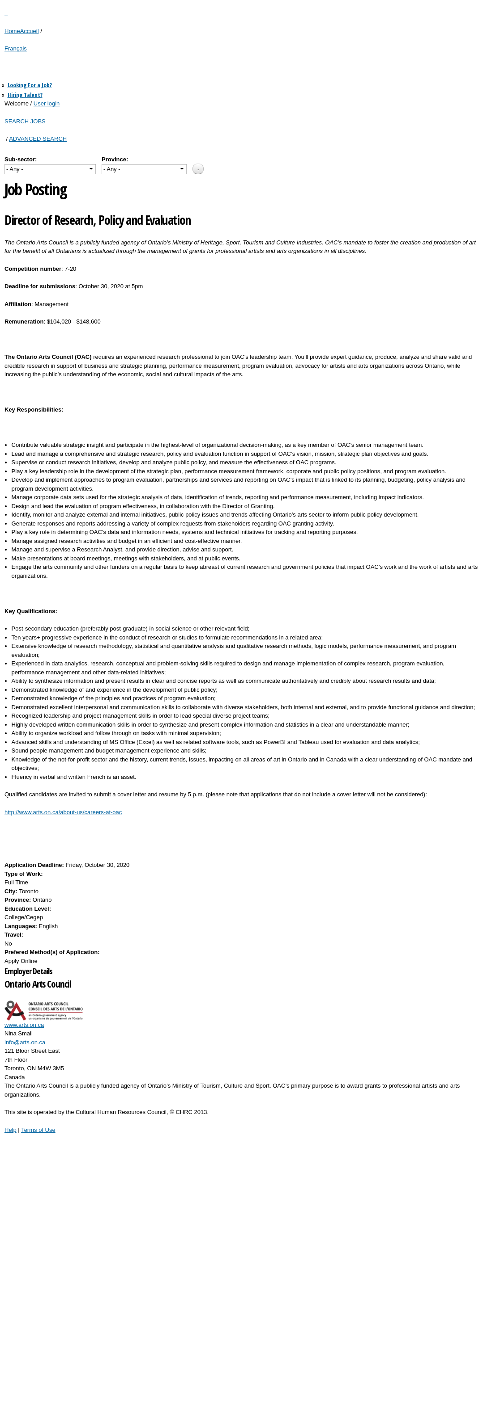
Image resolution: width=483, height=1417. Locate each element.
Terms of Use (38, 1130)
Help (10, 1130)
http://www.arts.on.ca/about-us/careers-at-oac (63, 812)
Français (15, 48)
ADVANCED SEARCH (38, 138)
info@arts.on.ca (24, 1042)
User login (47, 103)
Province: (115, 159)
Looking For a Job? (30, 85)
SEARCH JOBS (25, 121)
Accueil (29, 31)
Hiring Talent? (25, 95)
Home (12, 31)
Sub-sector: (20, 159)
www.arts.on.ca (24, 1025)
